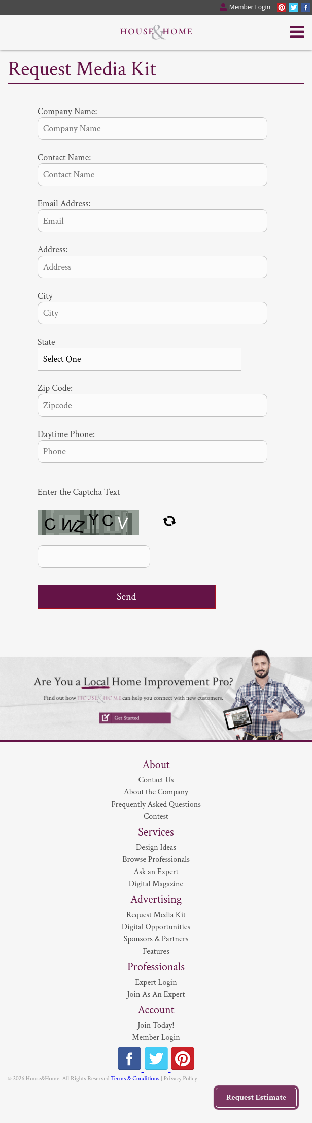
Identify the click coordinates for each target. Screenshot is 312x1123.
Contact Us (156, 780)
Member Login (156, 1037)
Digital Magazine (156, 884)
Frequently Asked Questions (156, 804)
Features (156, 951)
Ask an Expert (155, 871)
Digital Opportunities (156, 927)
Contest (156, 816)
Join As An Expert (156, 994)
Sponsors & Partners (156, 939)
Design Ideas (156, 847)
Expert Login (156, 982)
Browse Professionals (156, 859)
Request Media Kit (156, 915)
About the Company (156, 792)
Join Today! (155, 1025)
